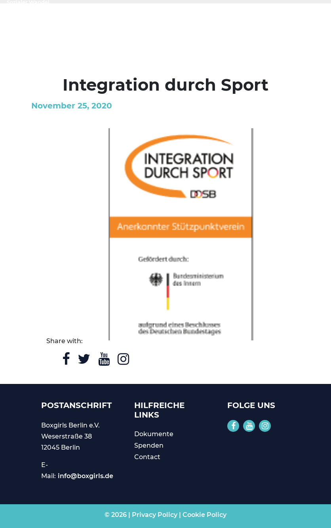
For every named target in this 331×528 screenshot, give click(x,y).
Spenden (149, 445)
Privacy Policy (154, 515)
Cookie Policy (204, 515)
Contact (147, 457)
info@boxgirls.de (85, 476)
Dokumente (153, 434)
